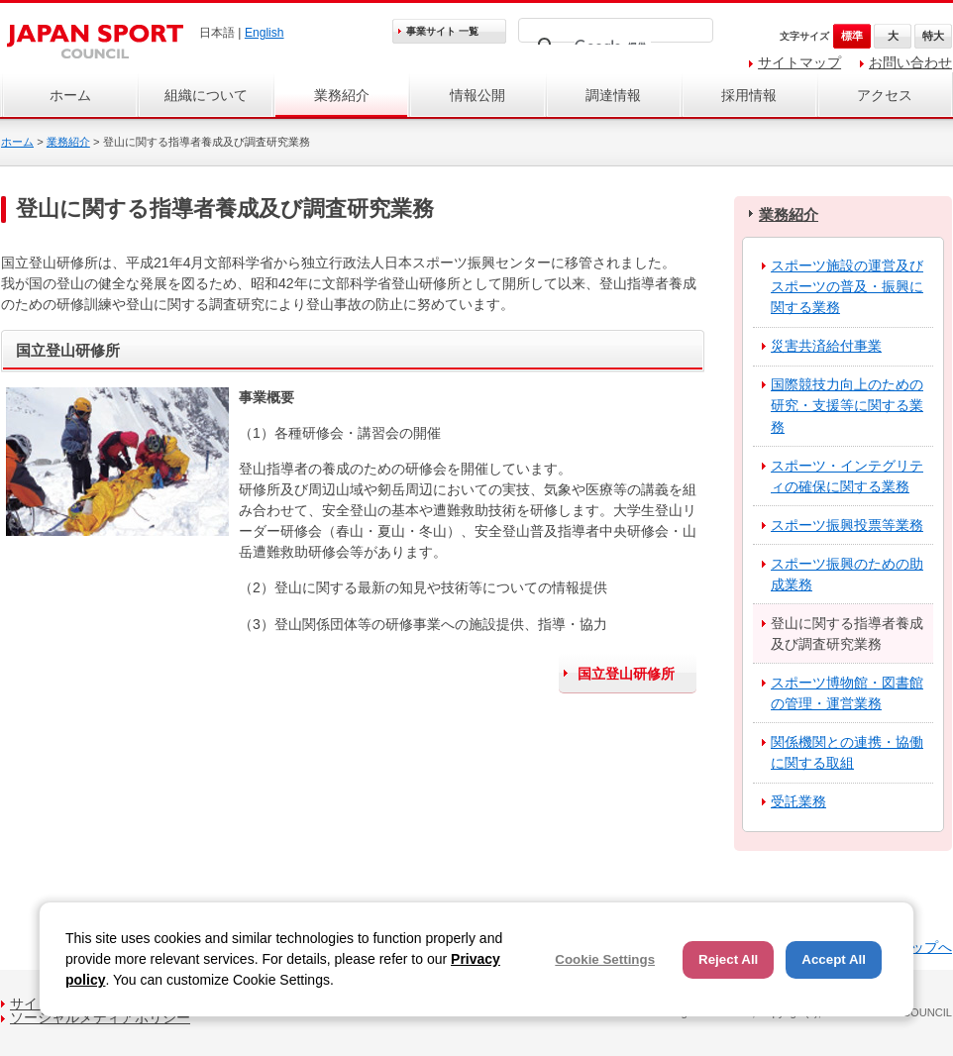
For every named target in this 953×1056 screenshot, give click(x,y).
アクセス (884, 95)
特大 (933, 36)
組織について (206, 95)
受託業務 (798, 801)
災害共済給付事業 (826, 346)
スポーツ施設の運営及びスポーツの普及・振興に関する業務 (847, 286)
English (264, 33)
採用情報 (749, 95)
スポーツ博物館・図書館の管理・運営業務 (847, 693)
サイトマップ (799, 62)
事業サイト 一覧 (442, 31)
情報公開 (477, 95)
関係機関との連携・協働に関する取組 (847, 752)
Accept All (833, 959)
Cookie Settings (605, 959)
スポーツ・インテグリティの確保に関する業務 (847, 476)
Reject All (728, 959)
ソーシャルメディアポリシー (100, 1017)
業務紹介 (342, 95)
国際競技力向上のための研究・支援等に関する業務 (847, 405)
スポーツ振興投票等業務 (847, 525)
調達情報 (613, 95)
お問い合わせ (910, 62)
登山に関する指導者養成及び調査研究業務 (847, 633)
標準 (852, 36)
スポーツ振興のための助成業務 (847, 574)
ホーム (70, 95)
